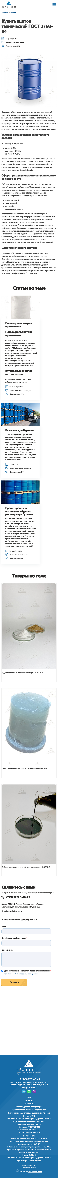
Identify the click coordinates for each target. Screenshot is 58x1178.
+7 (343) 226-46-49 (18, 897)
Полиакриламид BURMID (29, 1152)
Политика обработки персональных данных (20, 974)
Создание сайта (35, 1171)
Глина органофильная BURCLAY (29, 1124)
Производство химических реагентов (29, 1109)
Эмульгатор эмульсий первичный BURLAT (29, 1122)
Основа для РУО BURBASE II (29, 1130)
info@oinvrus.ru (15, 911)
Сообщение (7, 950)
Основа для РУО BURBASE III (29, 1132)
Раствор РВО (29, 1136)
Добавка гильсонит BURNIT (29, 1144)
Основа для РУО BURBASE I (29, 1127)
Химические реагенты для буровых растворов (29, 1113)
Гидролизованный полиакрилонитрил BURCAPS (22, 673)
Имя (4, 926)
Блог (29, 1097)
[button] (20, 307)
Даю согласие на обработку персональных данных (27, 971)
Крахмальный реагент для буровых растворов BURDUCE (29, 1150)
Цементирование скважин (29, 1161)
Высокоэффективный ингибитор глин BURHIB (29, 1138)
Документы (29, 1103)
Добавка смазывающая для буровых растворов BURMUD (26, 867)
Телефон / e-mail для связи (14, 938)
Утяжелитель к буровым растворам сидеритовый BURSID (29, 1119)
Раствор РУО (29, 1116)
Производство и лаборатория (29, 1106)
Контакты (29, 1100)
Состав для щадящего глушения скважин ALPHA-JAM (24, 769)
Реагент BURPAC (29, 1155)
